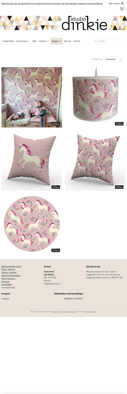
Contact (76, 41)
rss (60, 311)
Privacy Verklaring (8, 278)
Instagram (5, 298)
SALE (34, 41)
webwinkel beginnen (69, 311)
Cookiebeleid (6, 284)
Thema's (44, 41)
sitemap (55, 311)
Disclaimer (5, 281)
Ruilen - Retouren (8, 269)
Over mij (67, 41)
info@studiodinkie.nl (52, 283)
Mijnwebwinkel (91, 311)
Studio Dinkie (8, 41)
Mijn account (116, 3)
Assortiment (23, 41)
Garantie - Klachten (9, 272)
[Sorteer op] (113, 58)
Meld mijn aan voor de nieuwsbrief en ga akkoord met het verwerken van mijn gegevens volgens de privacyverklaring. (52, 3)
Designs (57, 41)
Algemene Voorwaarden (10, 275)
